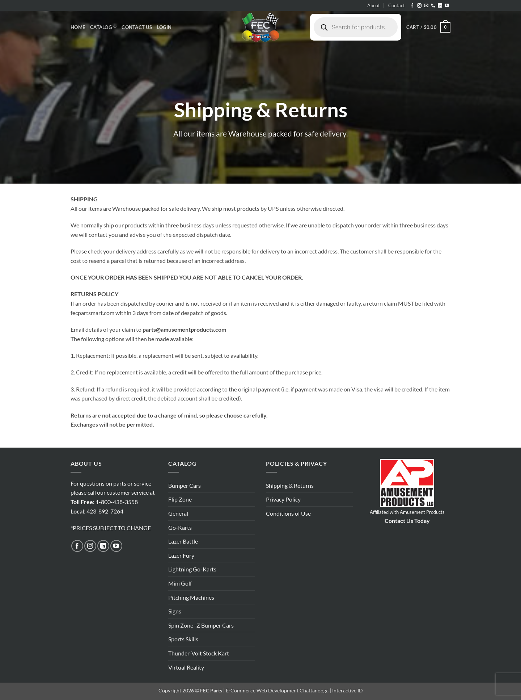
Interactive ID (347, 690)
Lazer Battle (183, 541)
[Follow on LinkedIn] (440, 5)
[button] (164, 27)
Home (78, 27)
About (373, 5)
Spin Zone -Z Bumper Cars (201, 625)
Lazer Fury (181, 555)
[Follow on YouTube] (447, 5)
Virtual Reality (186, 667)
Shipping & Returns (290, 485)
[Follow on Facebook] (412, 5)
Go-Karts (180, 527)
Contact (396, 5)
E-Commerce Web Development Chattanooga (277, 690)
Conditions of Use (288, 513)
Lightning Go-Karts (192, 569)
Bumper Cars (184, 485)
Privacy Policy (283, 499)
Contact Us (137, 27)
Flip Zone (180, 499)
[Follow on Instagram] (419, 5)
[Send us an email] (426, 5)
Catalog (103, 27)
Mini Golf (180, 583)
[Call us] (433, 5)
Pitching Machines (191, 597)
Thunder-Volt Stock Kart (198, 653)
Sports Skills (183, 639)
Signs (174, 611)
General (178, 513)
